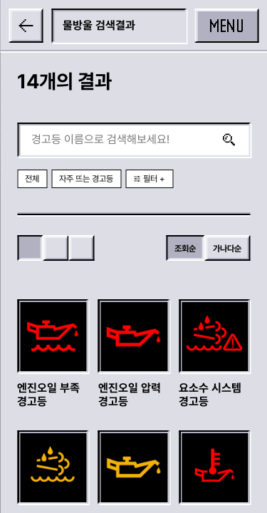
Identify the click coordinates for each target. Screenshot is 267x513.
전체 (32, 179)
